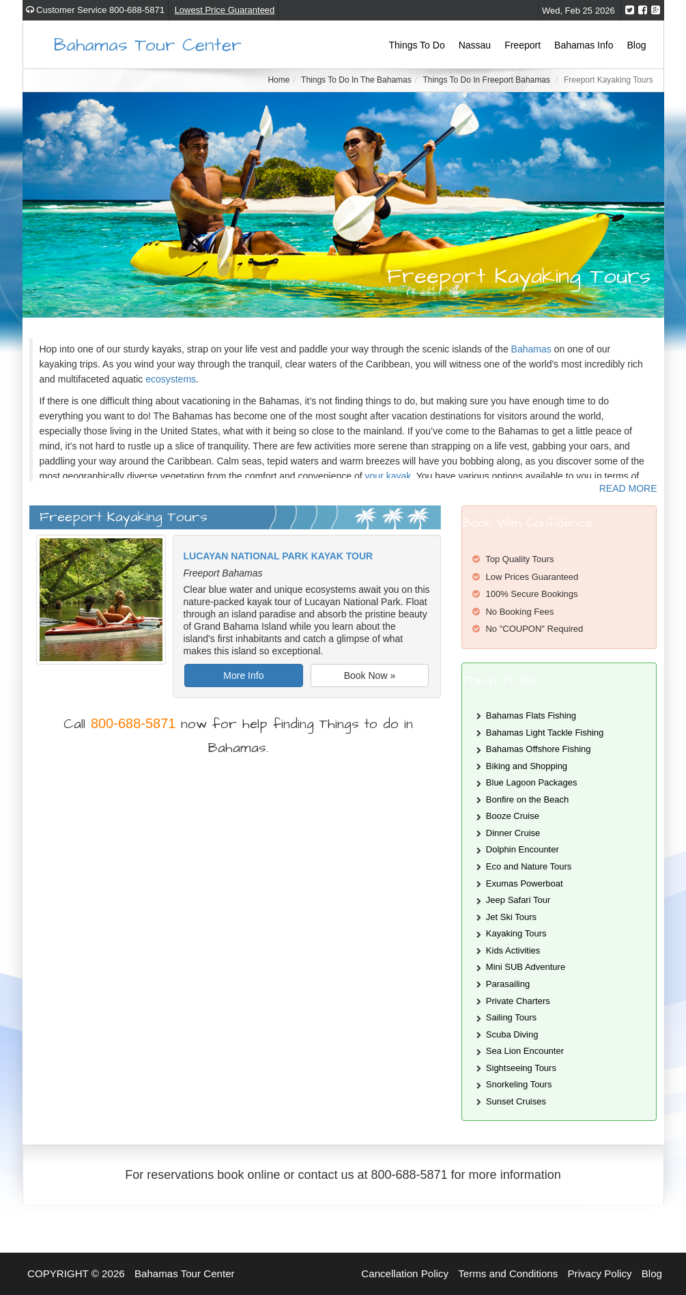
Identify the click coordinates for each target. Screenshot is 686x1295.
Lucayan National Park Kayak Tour (278, 556)
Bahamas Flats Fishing (531, 715)
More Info (243, 675)
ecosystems (170, 379)
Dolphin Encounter (522, 849)
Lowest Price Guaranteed (225, 10)
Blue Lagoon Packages (531, 782)
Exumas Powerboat (524, 883)
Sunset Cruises (516, 1101)
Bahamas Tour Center (148, 44)
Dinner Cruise (513, 833)
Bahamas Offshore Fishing (538, 749)
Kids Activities (513, 950)
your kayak (388, 476)
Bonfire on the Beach (527, 799)
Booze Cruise (512, 816)
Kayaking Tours (516, 933)
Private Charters (518, 1001)
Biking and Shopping (526, 766)
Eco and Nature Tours (529, 866)
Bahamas (531, 349)
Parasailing (508, 984)
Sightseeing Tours (521, 1068)
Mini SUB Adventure (525, 967)
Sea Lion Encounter (525, 1051)
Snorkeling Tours (519, 1084)
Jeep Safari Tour (518, 900)
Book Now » (369, 675)
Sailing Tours (511, 1017)
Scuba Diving (512, 1034)
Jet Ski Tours (511, 917)
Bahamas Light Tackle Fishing (544, 732)
